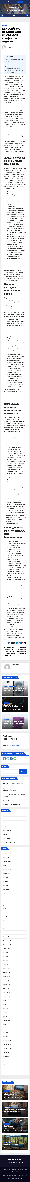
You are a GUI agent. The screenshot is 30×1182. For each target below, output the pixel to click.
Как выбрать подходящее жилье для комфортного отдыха (11, 35)
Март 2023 (6, 968)
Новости (4, 25)
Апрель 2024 (6, 925)
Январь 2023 (6, 976)
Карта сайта (24, 1175)
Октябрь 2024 (7, 913)
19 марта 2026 (9, 1147)
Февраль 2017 (7, 1068)
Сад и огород (6, 838)
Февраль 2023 (7, 972)
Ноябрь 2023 (6, 937)
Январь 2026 (6, 865)
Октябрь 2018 (7, 1044)
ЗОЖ (4, 823)
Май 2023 (5, 960)
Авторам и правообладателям (14, 1175)
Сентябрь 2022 (7, 992)
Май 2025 (5, 885)
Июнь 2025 (6, 881)
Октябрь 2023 (7, 941)
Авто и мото (6, 815)
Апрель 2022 (6, 1012)
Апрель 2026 (6, 853)
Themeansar (15, 1171)
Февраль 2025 (7, 897)
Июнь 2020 (6, 1032)
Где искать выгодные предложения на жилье (12, 64)
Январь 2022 (6, 1024)
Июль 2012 (6, 1072)
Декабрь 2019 (7, 1040)
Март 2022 (6, 1016)
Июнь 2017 (6, 1056)
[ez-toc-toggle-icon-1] (22, 57)
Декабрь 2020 (7, 1028)
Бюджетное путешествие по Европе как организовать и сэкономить (9, 651)
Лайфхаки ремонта (8, 826)
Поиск (4, 766)
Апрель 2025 (6, 889)
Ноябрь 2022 (6, 984)
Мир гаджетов (7, 686)
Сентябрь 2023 (7, 944)
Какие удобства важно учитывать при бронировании (15, 71)
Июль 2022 (6, 1000)
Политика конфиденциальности (15, 1178)
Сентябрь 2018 (7, 1048)
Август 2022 (6, 996)
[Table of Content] (23, 57)
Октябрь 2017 (7, 1052)
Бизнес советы (7, 819)
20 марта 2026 (9, 1130)
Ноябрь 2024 (6, 909)
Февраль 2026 (7, 861)
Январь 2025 (6, 901)
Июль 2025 (6, 877)
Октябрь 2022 (7, 988)
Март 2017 (6, 1064)
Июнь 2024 (6, 921)
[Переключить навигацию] (14, 15)
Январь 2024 (6, 929)
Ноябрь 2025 (6, 873)
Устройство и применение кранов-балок (14, 804)
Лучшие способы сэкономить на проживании (14, 60)
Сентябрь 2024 (7, 917)
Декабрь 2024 (7, 905)
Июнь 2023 (6, 956)
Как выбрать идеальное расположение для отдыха (13, 67)
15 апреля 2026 (9, 1114)
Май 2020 (6, 1036)
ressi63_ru (12, 46)
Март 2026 (6, 857)
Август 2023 (6, 948)
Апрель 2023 (6, 964)
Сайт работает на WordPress (10, 1169)
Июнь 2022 (6, 1004)
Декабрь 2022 (7, 980)
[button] (24, 15)
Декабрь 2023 (7, 933)
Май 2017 (5, 1060)
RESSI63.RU (15, 7)
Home (4, 1175)
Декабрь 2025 (7, 869)
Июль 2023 (6, 952)
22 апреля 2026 (9, 1097)
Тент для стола (7, 800)
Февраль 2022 (7, 1020)
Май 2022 (5, 1008)
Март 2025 (6, 893)
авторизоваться (14, 745)
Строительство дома (9, 842)
